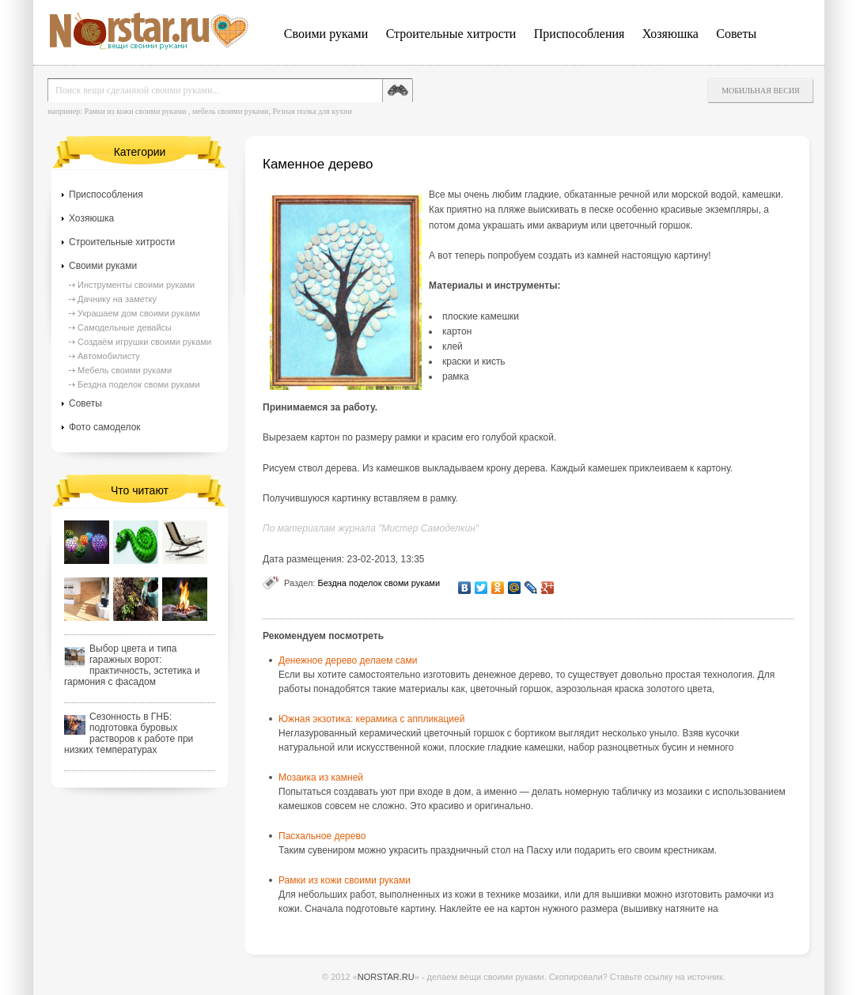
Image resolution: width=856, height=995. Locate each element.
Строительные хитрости (451, 33)
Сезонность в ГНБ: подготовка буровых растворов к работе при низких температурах (128, 733)
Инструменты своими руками (136, 284)
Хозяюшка (670, 33)
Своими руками (326, 33)
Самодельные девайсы (125, 327)
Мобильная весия (761, 90)
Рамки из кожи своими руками (135, 111)
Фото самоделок (105, 427)
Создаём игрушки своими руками (144, 341)
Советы (736, 33)
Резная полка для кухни (311, 111)
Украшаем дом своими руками (139, 313)
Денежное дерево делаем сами (347, 660)
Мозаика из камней (320, 777)
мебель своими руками (230, 111)
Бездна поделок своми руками (378, 583)
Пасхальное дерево (322, 836)
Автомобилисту (109, 356)
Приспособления (579, 33)
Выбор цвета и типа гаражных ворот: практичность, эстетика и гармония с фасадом (132, 665)
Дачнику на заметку (117, 299)
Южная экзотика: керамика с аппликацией (371, 718)
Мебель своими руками (125, 370)
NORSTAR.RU (386, 977)
